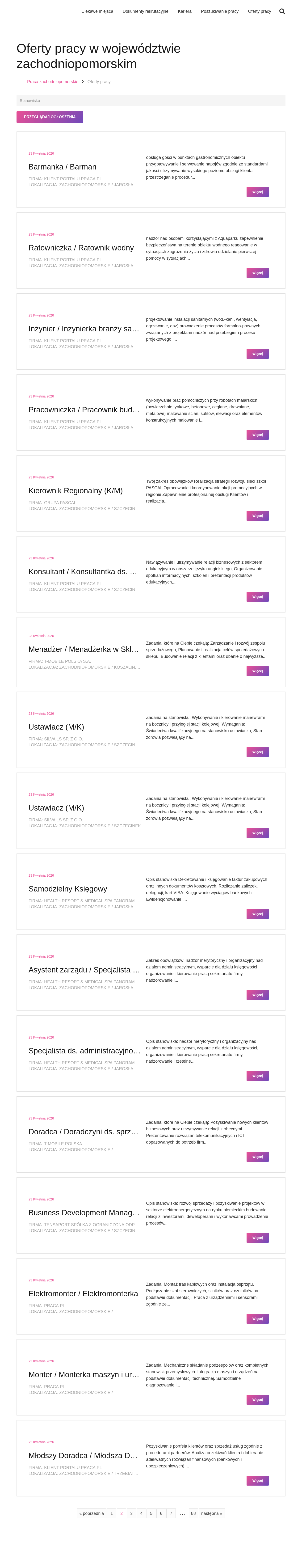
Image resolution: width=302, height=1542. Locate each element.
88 (193, 1514)
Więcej (257, 192)
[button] (282, 12)
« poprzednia (91, 1514)
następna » (211, 1514)
